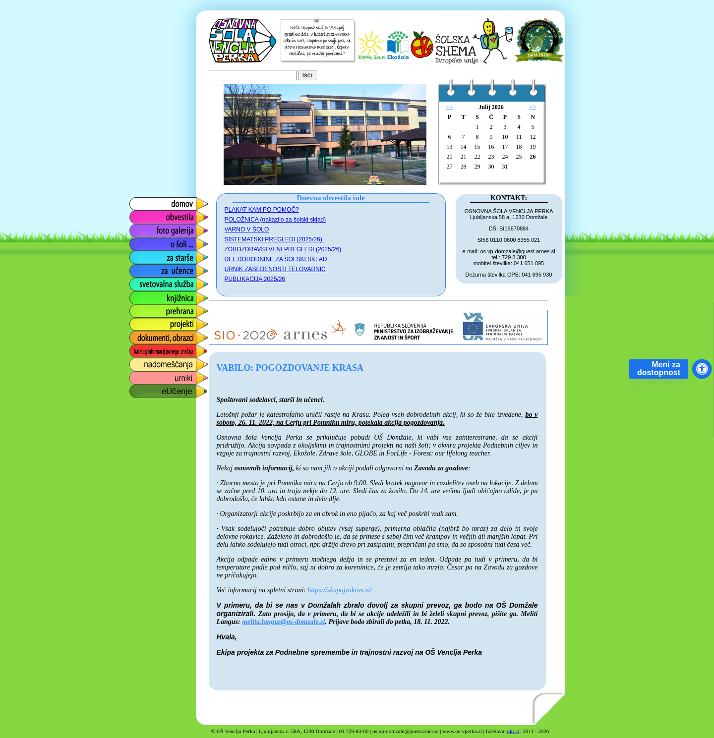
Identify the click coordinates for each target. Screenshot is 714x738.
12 (533, 136)
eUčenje (142, 389)
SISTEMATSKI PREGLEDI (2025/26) (274, 239)
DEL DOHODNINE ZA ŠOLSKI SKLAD (276, 259)
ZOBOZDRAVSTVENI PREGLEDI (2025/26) (283, 249)
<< (449, 107)
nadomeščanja (153, 362)
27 (450, 166)
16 (491, 146)
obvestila (143, 215)
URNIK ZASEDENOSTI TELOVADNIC (275, 269)
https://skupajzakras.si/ (339, 590)
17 (505, 146)
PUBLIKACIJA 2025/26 (255, 279)
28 (464, 166)
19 (533, 146)
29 (477, 166)
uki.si (513, 731)
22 (477, 156)
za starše (144, 255)
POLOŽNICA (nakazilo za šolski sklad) (275, 219)
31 (505, 166)
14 (464, 146)
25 (519, 156)
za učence (146, 268)
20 (450, 156)
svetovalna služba (159, 282)
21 (464, 156)
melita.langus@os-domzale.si (283, 621)
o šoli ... (141, 241)
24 (505, 156)
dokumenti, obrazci (161, 335)
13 (450, 146)
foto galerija (148, 228)
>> (533, 107)
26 (533, 156)
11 (519, 136)
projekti (141, 322)
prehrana (144, 308)
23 (491, 156)
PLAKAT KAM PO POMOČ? (262, 209)
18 (519, 146)
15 (477, 146)
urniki (137, 375)
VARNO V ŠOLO (247, 229)
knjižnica (143, 295)
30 (491, 166)
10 (505, 136)
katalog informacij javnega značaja (159, 351)
